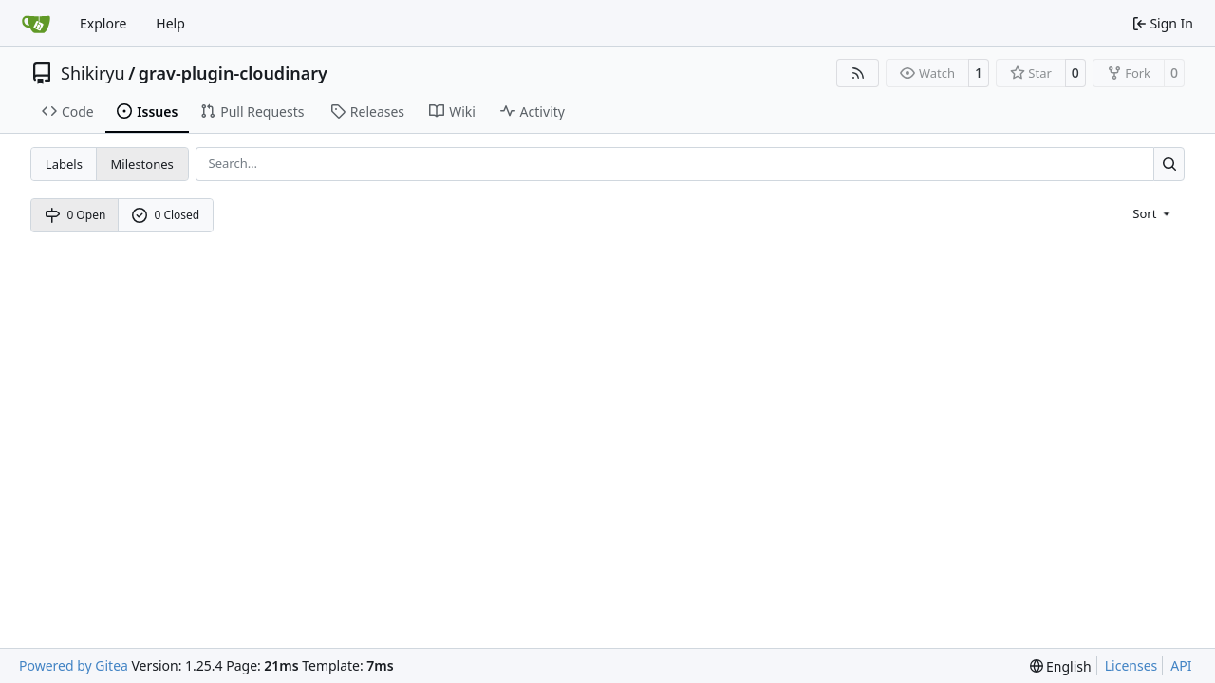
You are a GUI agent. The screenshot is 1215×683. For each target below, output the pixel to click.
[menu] (1153, 212)
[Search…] (1169, 163)
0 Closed (166, 215)
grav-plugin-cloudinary (233, 73)
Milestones (142, 164)
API (1180, 665)
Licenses (1131, 665)
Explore (103, 23)
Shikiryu (93, 73)
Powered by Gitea (73, 665)
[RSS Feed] (858, 73)
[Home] (36, 24)
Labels (64, 164)
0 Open (75, 215)
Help (170, 23)
